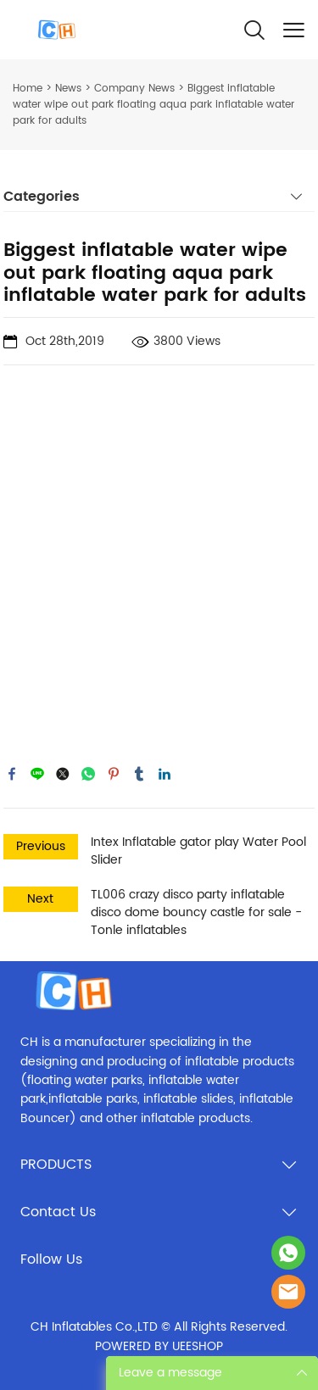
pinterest (113, 773)
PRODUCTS (56, 1165)
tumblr (139, 773)
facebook (11, 773)
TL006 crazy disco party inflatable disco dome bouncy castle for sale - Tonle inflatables (196, 912)
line (37, 773)
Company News (134, 89)
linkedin (164, 773)
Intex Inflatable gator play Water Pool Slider (198, 851)
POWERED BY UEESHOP (159, 1346)
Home (27, 89)
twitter (62, 773)
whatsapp (88, 773)
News (68, 89)
